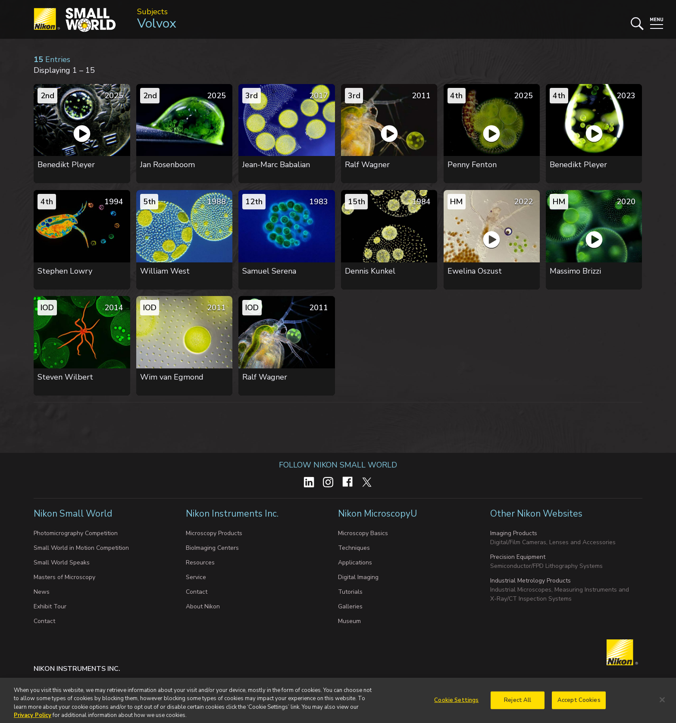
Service (196, 577)
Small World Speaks (62, 562)
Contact (44, 621)
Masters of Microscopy (64, 577)
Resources (200, 562)
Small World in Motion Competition (81, 548)
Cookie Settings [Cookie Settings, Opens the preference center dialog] (456, 704)
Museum (349, 621)
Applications (355, 562)
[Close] (662, 704)
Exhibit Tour (50, 606)
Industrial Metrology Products (530, 581)
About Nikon (203, 606)
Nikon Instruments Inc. (233, 514)
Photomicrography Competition (76, 533)
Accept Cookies (579, 704)
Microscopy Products (214, 533)
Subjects (152, 11)
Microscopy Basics (363, 533)
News (42, 592)
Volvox (156, 23)
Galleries (350, 606)
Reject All (517, 704)
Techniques (354, 548)
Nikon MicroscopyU (377, 514)
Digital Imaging (358, 577)
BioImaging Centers (212, 548)
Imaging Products (513, 533)
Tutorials (350, 592)
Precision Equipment (517, 557)
